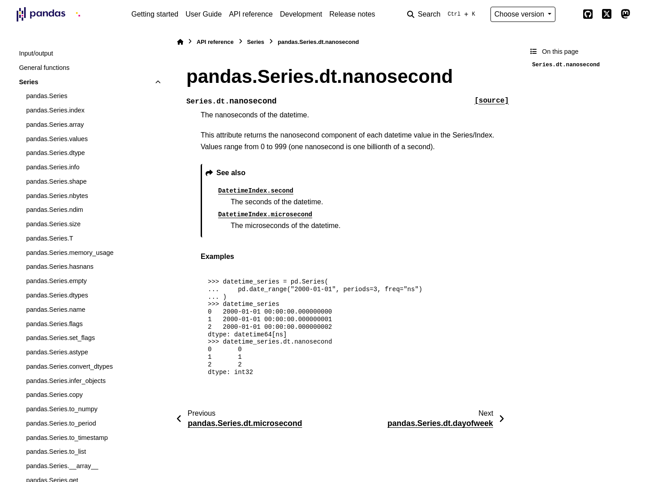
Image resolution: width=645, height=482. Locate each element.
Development (301, 14)
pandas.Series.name (55, 309)
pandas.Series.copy (54, 394)
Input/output (36, 53)
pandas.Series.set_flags (60, 337)
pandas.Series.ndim (54, 209)
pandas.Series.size (53, 224)
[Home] (180, 42)
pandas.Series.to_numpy (61, 409)
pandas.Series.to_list (56, 451)
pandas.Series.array (55, 124)
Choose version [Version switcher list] (520, 14)
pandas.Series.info (52, 167)
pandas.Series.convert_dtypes (69, 366)
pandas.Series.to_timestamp (67, 437)
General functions (44, 67)
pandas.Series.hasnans (59, 266)
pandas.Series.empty (56, 280)
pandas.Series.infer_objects (66, 380)
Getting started (154, 14)
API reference (251, 14)
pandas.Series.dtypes (57, 295)
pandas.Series (46, 95)
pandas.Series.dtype (55, 152)
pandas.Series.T (49, 238)
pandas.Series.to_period (61, 423)
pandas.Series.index (55, 110)
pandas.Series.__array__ (62, 465)
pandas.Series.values (57, 138)
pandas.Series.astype (57, 352)
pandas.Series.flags (54, 323)
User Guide (203, 14)
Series (28, 82)
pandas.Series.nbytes (57, 195)
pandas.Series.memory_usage (69, 252)
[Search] (443, 14)
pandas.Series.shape (56, 181)
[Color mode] (568, 14)
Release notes (352, 14)
